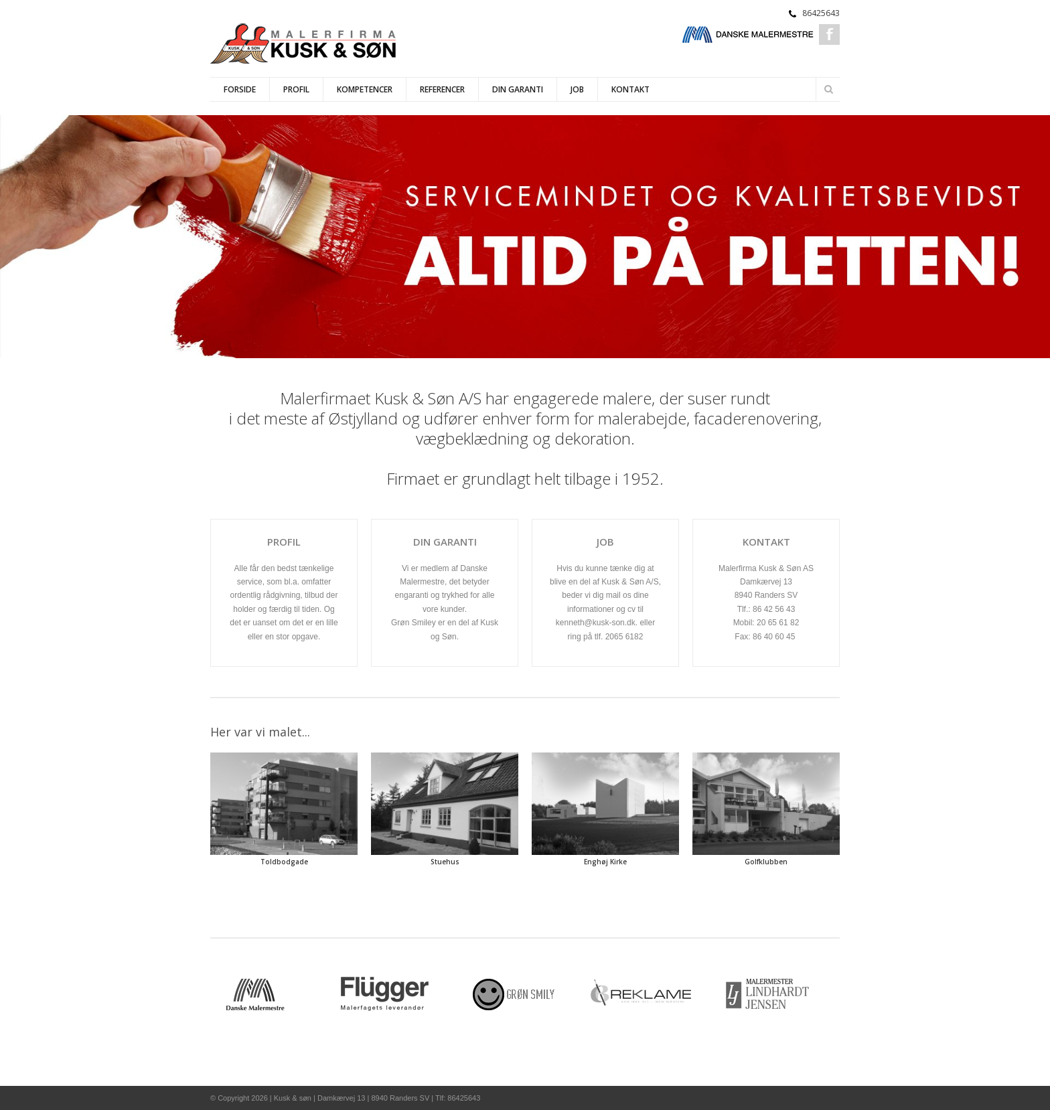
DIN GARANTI (445, 541)
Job (577, 89)
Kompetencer (364, 89)
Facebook (829, 34)
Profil (296, 89)
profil (284, 541)
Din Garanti (517, 89)
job (605, 541)
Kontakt (630, 89)
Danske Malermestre (748, 34)
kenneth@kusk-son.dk (595, 622)
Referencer (442, 89)
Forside (240, 89)
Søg (828, 89)
